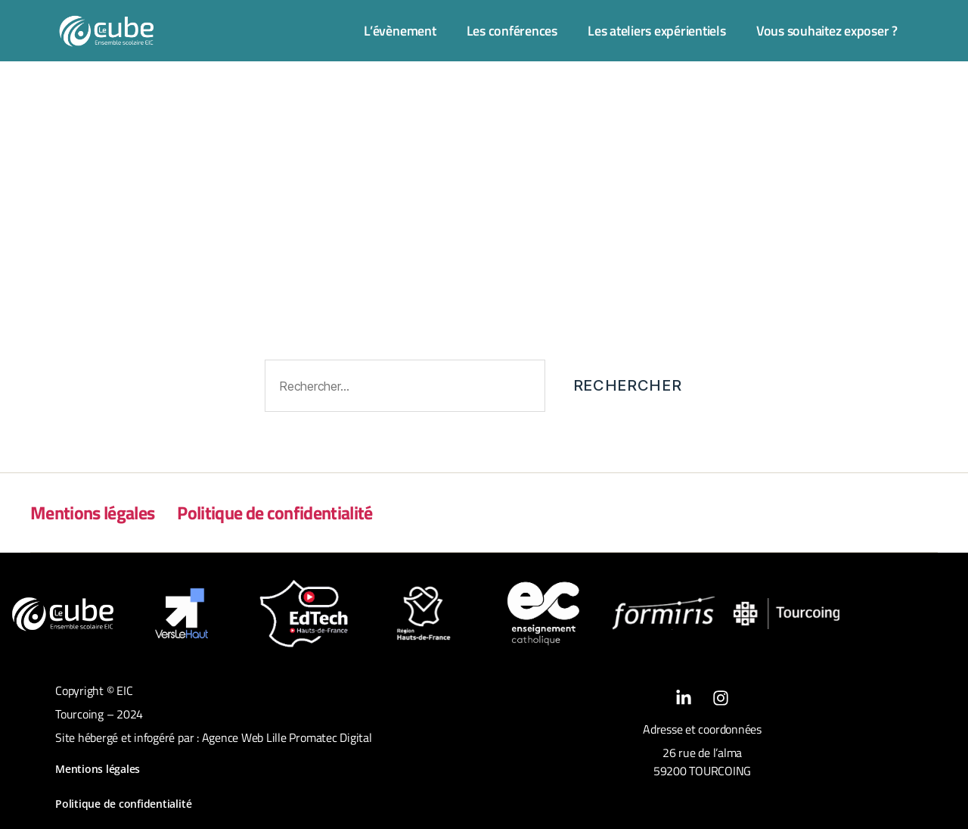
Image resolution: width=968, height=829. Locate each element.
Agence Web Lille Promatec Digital (287, 737)
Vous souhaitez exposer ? (827, 30)
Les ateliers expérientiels (657, 30)
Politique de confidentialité (274, 512)
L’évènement (400, 30)
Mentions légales (92, 512)
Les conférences (512, 30)
